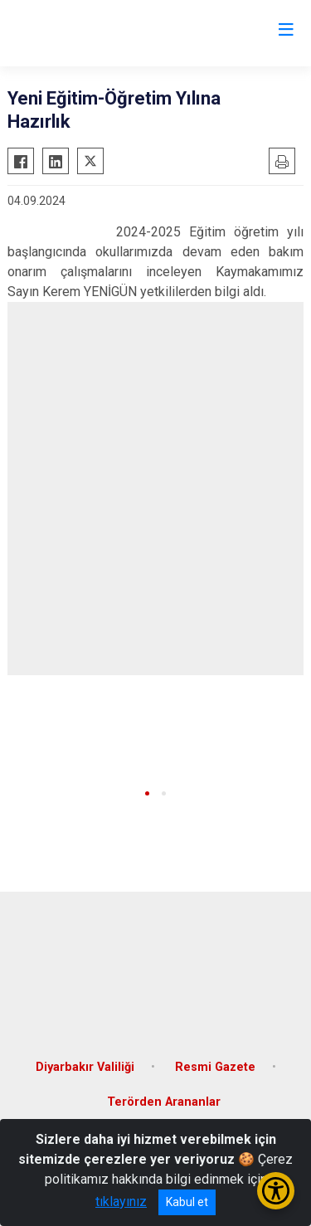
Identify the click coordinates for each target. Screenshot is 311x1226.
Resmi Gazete (215, 1067)
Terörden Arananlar (164, 1102)
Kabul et (187, 1202)
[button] (147, 793)
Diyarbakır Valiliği (85, 1067)
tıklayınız (121, 1201)
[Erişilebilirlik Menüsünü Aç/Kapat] (275, 1190)
